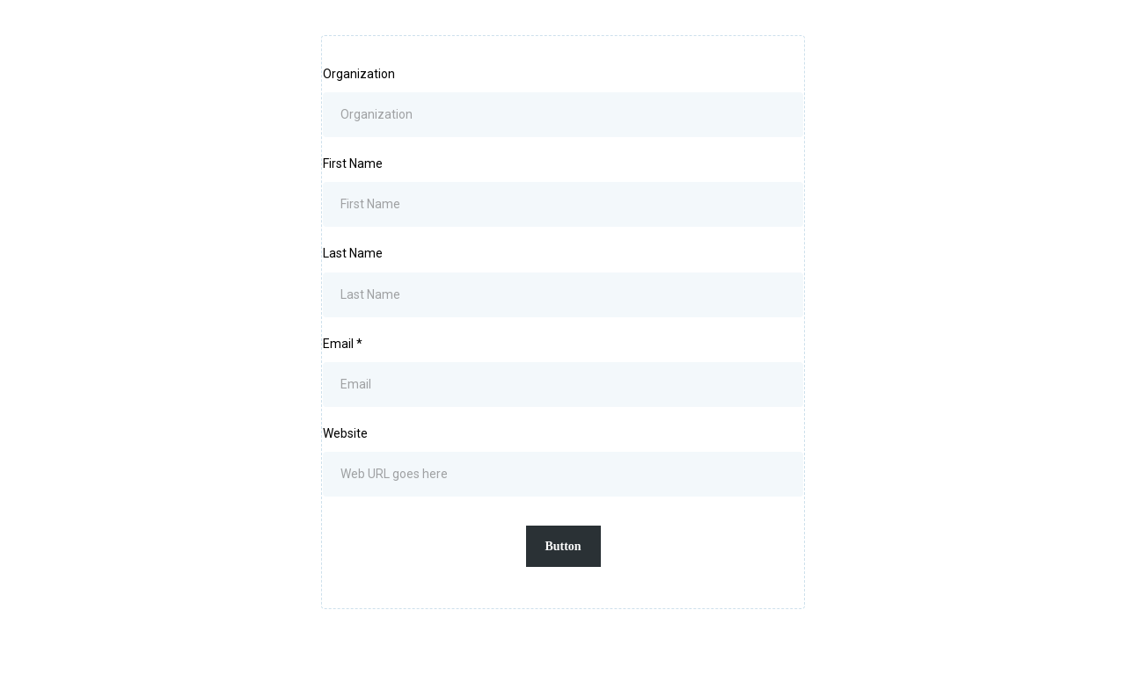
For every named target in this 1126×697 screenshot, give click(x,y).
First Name (353, 163)
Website (345, 433)
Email (342, 344)
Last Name (353, 253)
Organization (359, 74)
